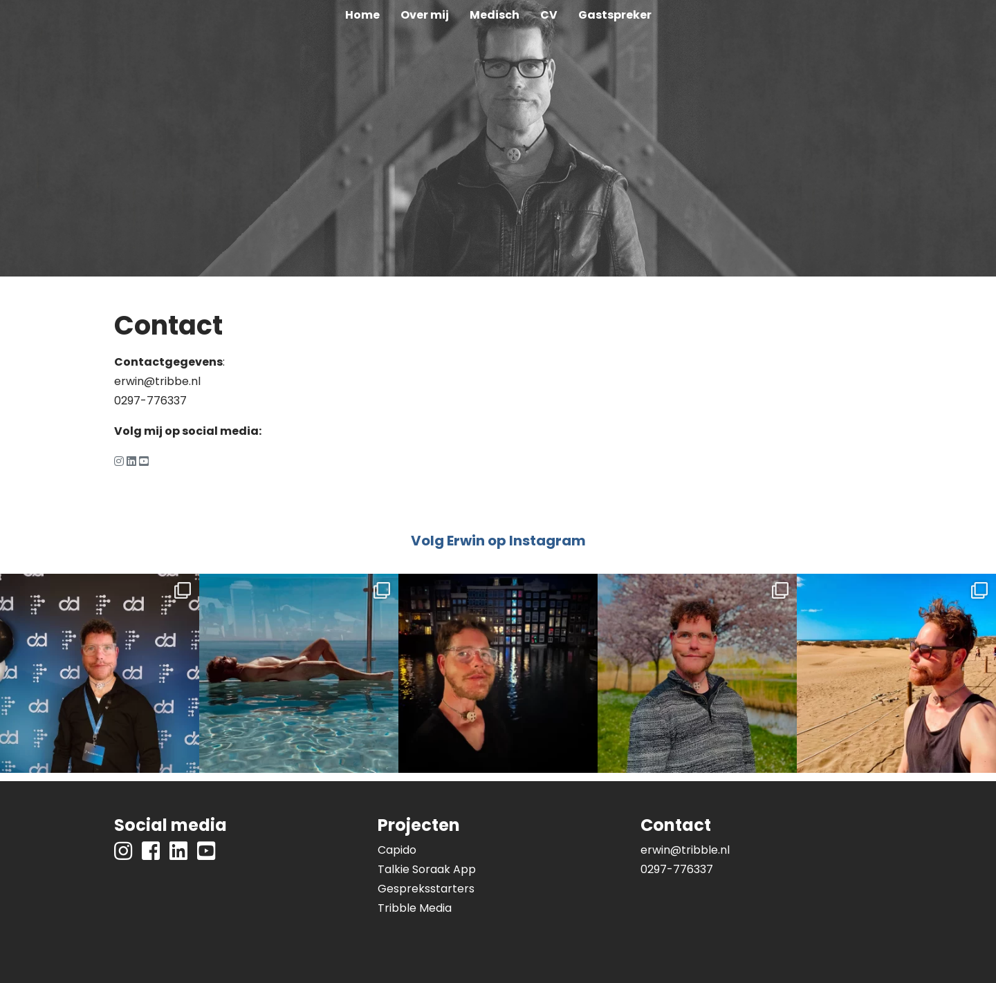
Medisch (494, 15)
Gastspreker (615, 15)
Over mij (424, 15)
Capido (397, 850)
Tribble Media (415, 908)
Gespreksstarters (426, 889)
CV (548, 15)
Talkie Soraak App (427, 869)
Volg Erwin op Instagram (498, 540)
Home (362, 15)
